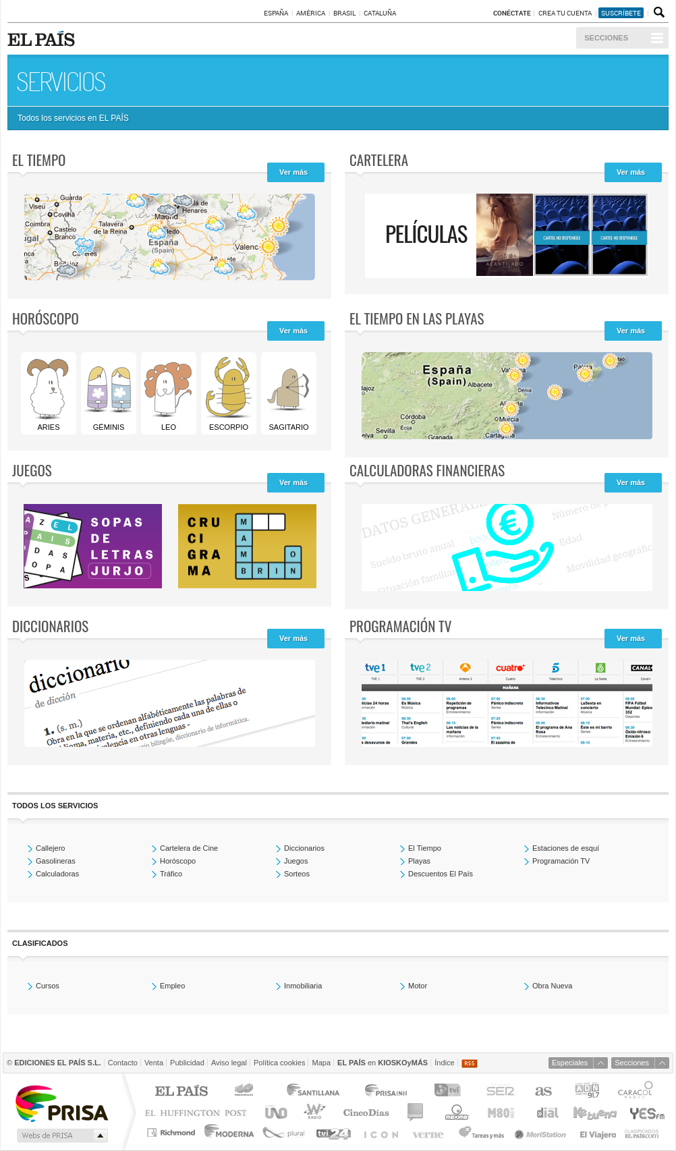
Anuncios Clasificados (642, 1132)
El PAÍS (181, 1092)
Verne (429, 1132)
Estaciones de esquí (565, 848)
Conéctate (512, 13)
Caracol (636, 1092)
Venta (153, 1063)
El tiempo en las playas (416, 318)
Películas (426, 233)
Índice (444, 1063)
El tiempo (38, 159)
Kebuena (594, 1112)
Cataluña (380, 13)
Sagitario (288, 393)
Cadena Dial (546, 1112)
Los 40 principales (246, 1092)
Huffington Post (199, 1112)
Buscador (658, 13)
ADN (587, 1092)
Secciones (606, 38)
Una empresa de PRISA (61, 1103)
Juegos (32, 469)
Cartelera (378, 159)
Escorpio (228, 393)
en (382, 1063)
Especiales (570, 1063)
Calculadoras (57, 874)
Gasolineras (56, 861)
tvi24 (333, 1132)
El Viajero (598, 1132)
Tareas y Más (481, 1132)
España (276, 13)
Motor (417, 986)
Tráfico (171, 874)
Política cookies (279, 1063)
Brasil (344, 13)
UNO (273, 1112)
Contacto (123, 1063)
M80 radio (501, 1112)
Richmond (173, 1132)
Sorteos (297, 874)
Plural (284, 1132)
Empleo (172, 986)
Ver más (293, 172)
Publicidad (187, 1063)
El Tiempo (424, 848)
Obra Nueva (552, 986)
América (310, 13)
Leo (168, 393)
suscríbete (621, 13)
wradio (312, 1112)
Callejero (50, 848)
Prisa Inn (387, 1092)
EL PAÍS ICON (380, 1132)
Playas (419, 861)
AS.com (542, 1092)
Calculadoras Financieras (427, 469)
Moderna (230, 1132)
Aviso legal (229, 1063)
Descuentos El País (440, 874)
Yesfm (644, 1112)
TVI (450, 1092)
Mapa (321, 1063)
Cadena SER (500, 1092)
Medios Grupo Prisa (61, 1135)
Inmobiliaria (303, 986)
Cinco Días (366, 1112)
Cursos (47, 986)
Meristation (542, 1132)
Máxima (455, 1112)
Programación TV (400, 625)
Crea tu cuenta (565, 13)
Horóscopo (45, 318)
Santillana (312, 1092)
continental (416, 1112)
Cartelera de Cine (189, 848)
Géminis (108, 393)
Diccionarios (50, 625)
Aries (48, 393)
